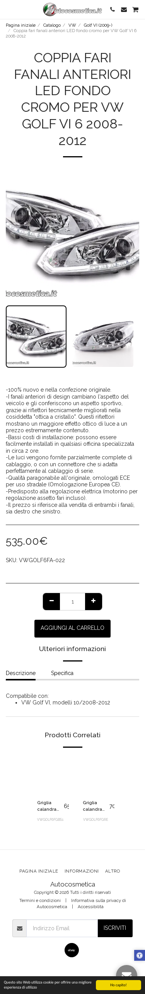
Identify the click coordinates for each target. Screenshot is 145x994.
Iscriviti (115, 928)
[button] (8, 9)
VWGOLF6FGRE (95, 820)
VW (72, 25)
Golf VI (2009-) (98, 25)
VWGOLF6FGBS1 (50, 820)
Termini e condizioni (40, 900)
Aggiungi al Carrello (72, 628)
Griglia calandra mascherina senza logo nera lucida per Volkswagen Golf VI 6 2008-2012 (50, 806)
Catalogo (52, 25)
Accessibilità (91, 906)
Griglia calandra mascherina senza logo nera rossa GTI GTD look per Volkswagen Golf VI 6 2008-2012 (96, 806)
